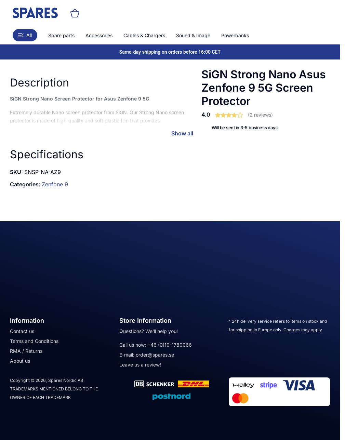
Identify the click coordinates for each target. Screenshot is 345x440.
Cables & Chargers (144, 35)
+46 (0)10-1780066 (169, 345)
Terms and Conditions (34, 341)
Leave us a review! (140, 365)
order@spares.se (155, 355)
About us (20, 361)
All (25, 35)
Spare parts (61, 35)
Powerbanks (235, 35)
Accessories (98, 35)
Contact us (22, 331)
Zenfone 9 (55, 184)
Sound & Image (193, 35)
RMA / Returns (26, 351)
